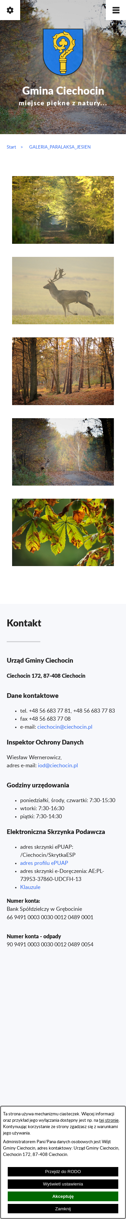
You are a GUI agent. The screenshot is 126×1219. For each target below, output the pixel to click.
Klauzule (30, 887)
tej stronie (109, 1120)
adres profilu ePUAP (44, 863)
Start (11, 147)
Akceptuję (63, 1196)
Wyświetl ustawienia (63, 1183)
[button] (116, 10)
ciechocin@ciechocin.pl (64, 727)
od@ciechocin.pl (58, 765)
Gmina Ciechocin (63, 94)
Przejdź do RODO (63, 1171)
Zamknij (63, 1208)
